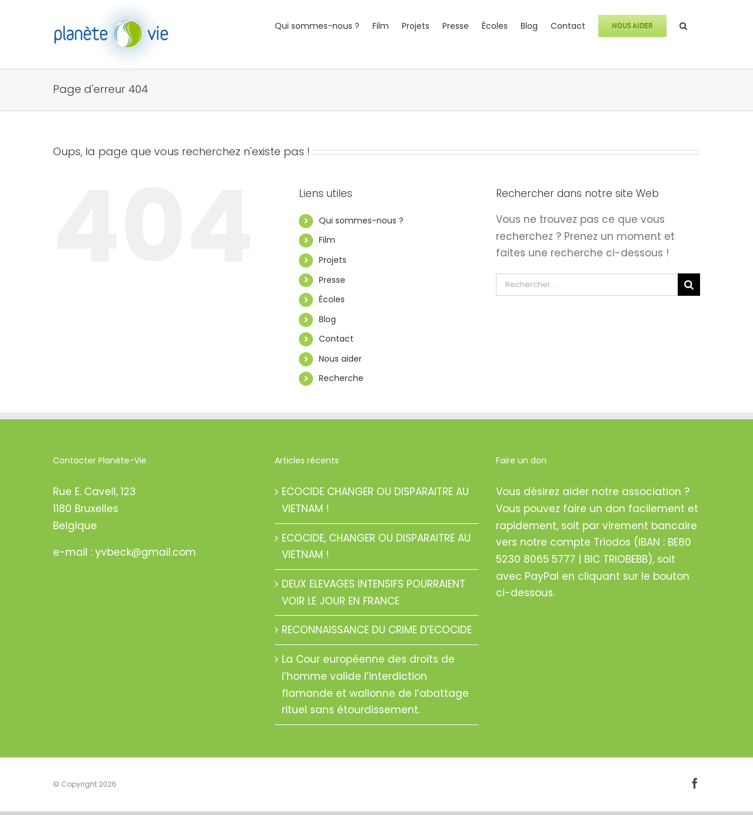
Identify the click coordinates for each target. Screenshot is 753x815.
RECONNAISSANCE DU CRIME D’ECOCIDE (377, 630)
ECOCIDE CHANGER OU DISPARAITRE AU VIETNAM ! (375, 500)
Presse (332, 280)
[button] (683, 24)
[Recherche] (689, 284)
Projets (332, 260)
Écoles (332, 299)
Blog (327, 319)
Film (327, 240)
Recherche (341, 378)
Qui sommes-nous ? (361, 220)
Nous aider (340, 359)
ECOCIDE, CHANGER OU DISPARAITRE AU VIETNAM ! (376, 546)
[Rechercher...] (587, 284)
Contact (336, 339)
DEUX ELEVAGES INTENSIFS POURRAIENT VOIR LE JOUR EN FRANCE (373, 592)
